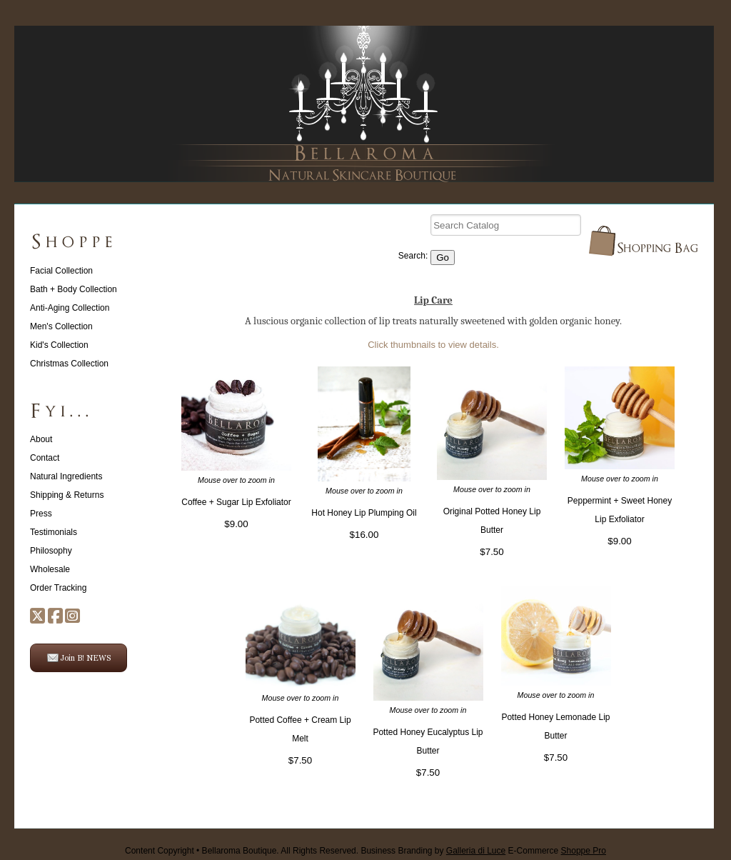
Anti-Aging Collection (69, 308)
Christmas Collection (69, 364)
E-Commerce (557, 851)
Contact (44, 458)
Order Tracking (58, 588)
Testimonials (53, 532)
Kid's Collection (59, 345)
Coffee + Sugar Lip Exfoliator (236, 502)
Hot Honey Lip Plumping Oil (363, 513)
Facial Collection (61, 271)
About (41, 439)
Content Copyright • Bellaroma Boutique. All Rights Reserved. (241, 851)
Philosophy (51, 551)
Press (41, 514)
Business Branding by (433, 851)
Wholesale (50, 569)
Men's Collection (61, 326)
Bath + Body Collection (73, 289)
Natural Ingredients (66, 476)
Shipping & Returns (67, 495)
